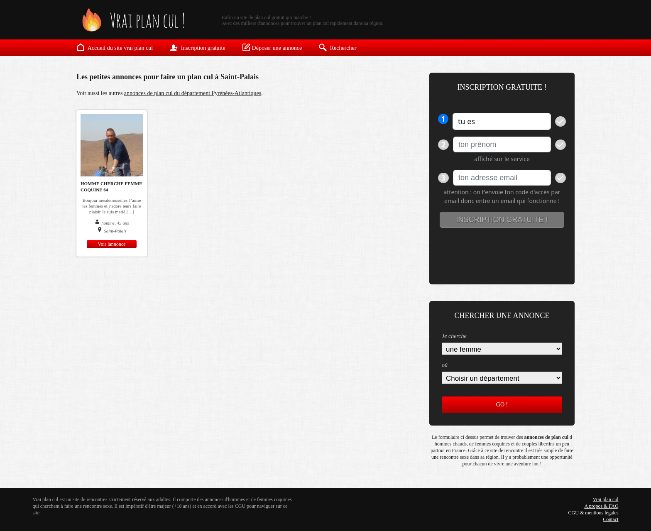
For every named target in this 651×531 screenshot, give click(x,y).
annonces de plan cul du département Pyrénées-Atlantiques (192, 93)
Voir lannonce (112, 244)
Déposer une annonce (272, 47)
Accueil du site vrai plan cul (114, 47)
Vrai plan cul (606, 499)
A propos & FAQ (601, 506)
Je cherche (454, 336)
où (445, 365)
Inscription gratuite (197, 47)
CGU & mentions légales (593, 513)
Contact (610, 519)
